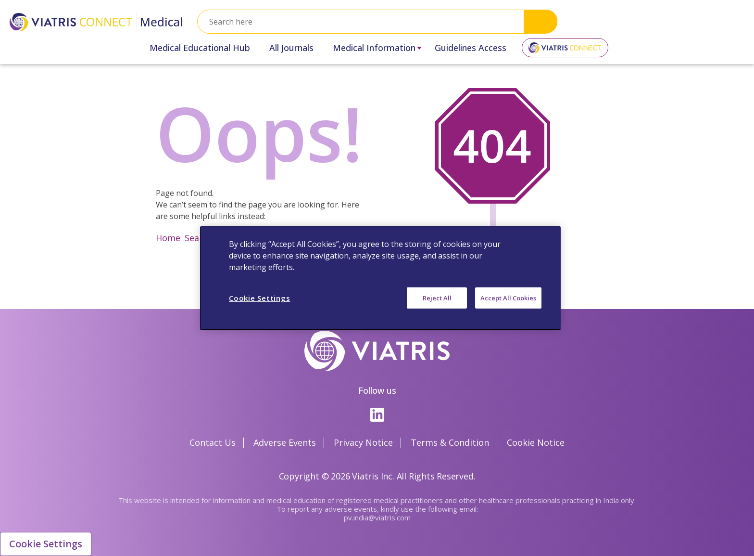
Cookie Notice (536, 442)
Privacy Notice (363, 442)
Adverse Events (284, 442)
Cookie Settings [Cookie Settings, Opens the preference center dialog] (259, 297)
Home (168, 238)
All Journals (291, 47)
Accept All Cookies (508, 297)
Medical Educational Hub (200, 47)
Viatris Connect (565, 51)
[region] (380, 278)
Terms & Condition (450, 442)
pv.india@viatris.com (377, 517)
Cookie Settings (45, 543)
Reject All (437, 297)
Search (540, 21)
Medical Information (374, 47)
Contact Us (212, 442)
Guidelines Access (470, 47)
